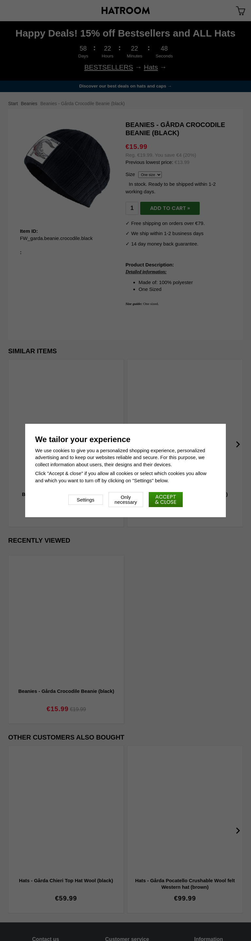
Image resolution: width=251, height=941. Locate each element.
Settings (85, 499)
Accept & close (165, 499)
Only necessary (126, 499)
